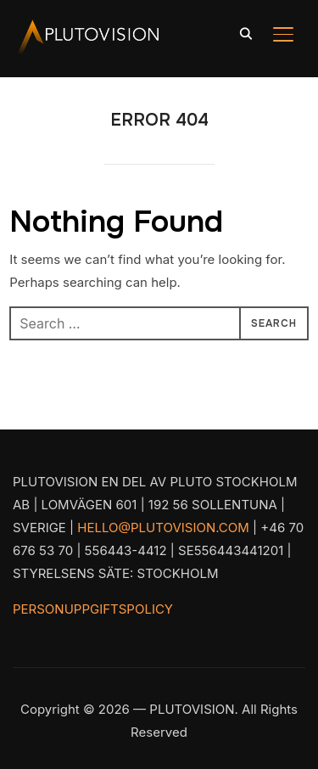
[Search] (246, 32)
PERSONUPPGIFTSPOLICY (93, 609)
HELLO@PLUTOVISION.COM (163, 527)
